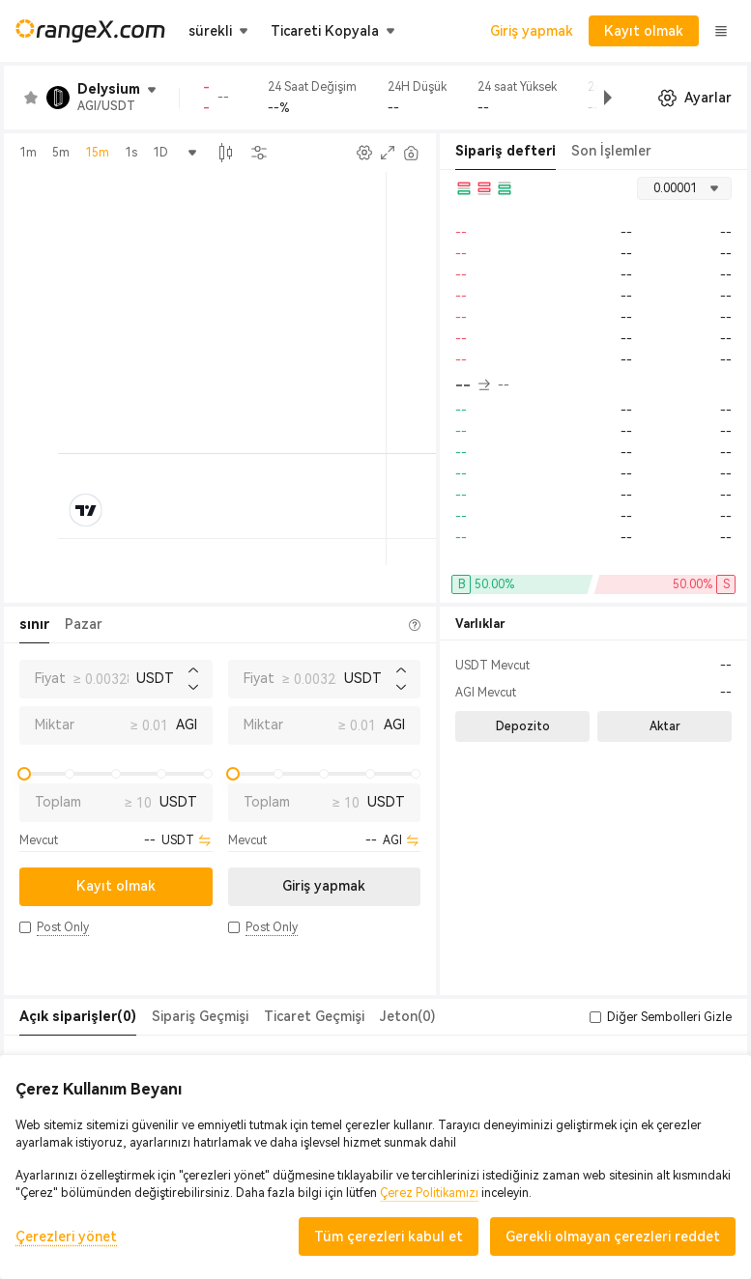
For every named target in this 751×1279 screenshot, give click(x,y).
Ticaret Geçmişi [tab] (314, 1016)
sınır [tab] (34, 624)
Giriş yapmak (531, 31)
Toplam (58, 802)
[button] (592, 97)
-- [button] (472, 385)
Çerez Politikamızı (429, 1193)
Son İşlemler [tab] (611, 150)
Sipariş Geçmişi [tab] (200, 1016)
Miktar (54, 724)
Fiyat (50, 678)
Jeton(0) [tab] (407, 1016)
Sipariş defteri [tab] (505, 150)
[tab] (77, 1017)
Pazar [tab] (83, 624)
